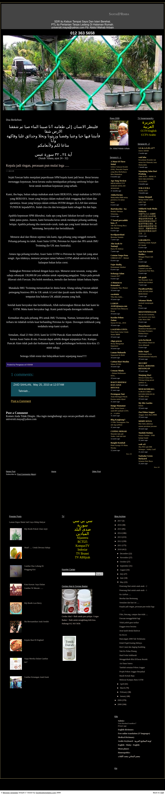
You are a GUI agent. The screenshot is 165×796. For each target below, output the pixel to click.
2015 (120, 529)
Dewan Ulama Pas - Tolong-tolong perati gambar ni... (146, 380)
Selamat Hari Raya (145, 461)
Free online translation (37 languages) (134, 733)
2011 (120, 545)
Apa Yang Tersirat (118, 181)
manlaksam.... (144, 266)
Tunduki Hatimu (145, 433)
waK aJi (141, 444)
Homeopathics (124, 752)
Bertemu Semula (117, 237)
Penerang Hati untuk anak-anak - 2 (133, 586)
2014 (120, 533)
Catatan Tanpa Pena (119, 255)
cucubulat (115, 294)
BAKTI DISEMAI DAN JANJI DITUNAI (118, 385)
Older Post (96, 471)
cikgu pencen (116, 341)
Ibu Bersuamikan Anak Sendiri (36, 621)
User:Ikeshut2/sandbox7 (127, 723)
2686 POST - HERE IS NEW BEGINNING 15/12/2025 (147, 178)
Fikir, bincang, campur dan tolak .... (133, 614)
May (122, 582)
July (122, 574)
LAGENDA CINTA (119, 329)
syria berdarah (144, 340)
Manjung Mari (144, 375)
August (123, 570)
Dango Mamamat (118, 406)
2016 (120, 525)
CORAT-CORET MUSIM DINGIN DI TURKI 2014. (146, 394)
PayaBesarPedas (145, 289)
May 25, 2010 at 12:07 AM (48, 384)
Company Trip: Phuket (119, 288)
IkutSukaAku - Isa (118, 209)
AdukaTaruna (117, 195)
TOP (162, 793)
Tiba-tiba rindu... (117, 297)
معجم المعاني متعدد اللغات (129, 756)
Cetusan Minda (117, 370)
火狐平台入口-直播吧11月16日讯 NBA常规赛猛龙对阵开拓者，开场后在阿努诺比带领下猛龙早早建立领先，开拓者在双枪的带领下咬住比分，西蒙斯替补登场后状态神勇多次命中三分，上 (147, 224)
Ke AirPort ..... (125, 594)
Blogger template (10, 793)
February (124, 692)
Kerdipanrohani (117, 234)
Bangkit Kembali (118, 443)
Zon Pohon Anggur (146, 412)
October (123, 562)
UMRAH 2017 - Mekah (120, 258)
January (123, 696)
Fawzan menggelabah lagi (129, 618)
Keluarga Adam (117, 273)
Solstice (121, 721)
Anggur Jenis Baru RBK (147, 415)
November (124, 557)
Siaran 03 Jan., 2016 (118, 323)
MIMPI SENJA (145, 421)
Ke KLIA (123, 635)
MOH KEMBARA (146, 389)
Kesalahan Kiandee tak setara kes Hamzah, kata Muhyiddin (147, 162)
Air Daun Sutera (126, 663)
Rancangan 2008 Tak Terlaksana (132, 639)
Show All (129, 454)
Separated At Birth (118, 355)
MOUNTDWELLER (147, 312)
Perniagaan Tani (118, 394)
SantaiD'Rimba (119, 14)
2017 (120, 521)
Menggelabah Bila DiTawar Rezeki (133, 659)
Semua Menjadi (145, 197)
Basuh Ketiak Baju (127, 676)
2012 (120, 541)
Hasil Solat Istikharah (128, 655)
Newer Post (10, 471)
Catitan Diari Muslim (120, 362)
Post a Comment (21, 401)
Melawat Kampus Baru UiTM (131, 680)
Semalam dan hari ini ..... (129, 602)
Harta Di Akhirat (117, 249)
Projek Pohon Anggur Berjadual (132, 671)
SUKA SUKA (144, 188)
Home (53, 471)
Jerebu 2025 (143, 191)
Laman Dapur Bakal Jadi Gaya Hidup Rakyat (27, 522)
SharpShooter (144, 326)
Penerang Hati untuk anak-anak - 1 (133, 590)
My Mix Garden (145, 403)
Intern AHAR (143, 151)
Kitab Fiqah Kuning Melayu (130, 643)
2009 (120, 700)
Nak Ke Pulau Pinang (128, 651)
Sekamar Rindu (145, 300)
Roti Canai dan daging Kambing (132, 647)
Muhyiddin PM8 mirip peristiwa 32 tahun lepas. (119, 199)
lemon (140, 406)
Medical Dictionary (126, 737)
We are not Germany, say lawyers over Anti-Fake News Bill (147, 316)
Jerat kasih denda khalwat (129, 631)
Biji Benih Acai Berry (33, 603)
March (123, 688)
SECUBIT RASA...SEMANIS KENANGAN (146, 366)
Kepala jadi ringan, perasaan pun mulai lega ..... (37, 165)
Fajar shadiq (116, 264)
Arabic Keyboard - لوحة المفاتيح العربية (134, 741)
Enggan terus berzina (127, 626)
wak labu (142, 157)
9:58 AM (29, 365)
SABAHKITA (144, 240)
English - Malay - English (128, 745)
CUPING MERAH (119, 431)
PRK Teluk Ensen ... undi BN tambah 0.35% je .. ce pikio (120, 410)
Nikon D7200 (116, 364)
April (122, 684)
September (124, 566)
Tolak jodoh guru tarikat (129, 622)
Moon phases (123, 749)
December (124, 553)
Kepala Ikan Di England (34, 640)
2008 (120, 704)
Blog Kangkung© (118, 420)
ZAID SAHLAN (22, 384)
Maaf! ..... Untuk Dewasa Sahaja (37, 547)
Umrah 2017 (115, 276)
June (122, 578)
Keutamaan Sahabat (118, 267)
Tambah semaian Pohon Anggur (132, 667)
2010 (120, 549)
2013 (120, 537)
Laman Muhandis (118, 352)
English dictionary (126, 729)
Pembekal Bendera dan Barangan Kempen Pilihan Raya (147, 331)
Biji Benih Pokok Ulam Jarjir (36, 529)
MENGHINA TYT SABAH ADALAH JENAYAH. (118, 185)
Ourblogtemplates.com (46, 793)
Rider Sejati (143, 351)
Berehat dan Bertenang (128, 598)
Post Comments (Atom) (26, 474)
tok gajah (142, 277)
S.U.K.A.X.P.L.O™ (146, 148)
